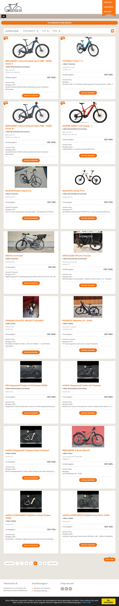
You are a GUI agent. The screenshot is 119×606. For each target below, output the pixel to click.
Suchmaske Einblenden (59, 22)
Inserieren (108, 7)
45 (40, 563)
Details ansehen (31, 95)
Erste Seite (9, 563)
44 (35, 563)
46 (44, 563)
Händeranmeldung (40, 591)
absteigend (37, 31)
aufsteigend (37, 30)
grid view (112, 31)
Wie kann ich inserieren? (42, 588)
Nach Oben (109, 559)
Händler (108, 2)
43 (30, 563)
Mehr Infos (86, 602)
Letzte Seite (53, 563)
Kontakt (108, 11)
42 (26, 563)
